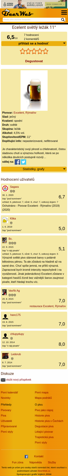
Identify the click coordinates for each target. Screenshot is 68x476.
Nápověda (35, 462)
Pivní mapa (41, 392)
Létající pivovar (44, 431)
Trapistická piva (44, 437)
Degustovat (34, 61)
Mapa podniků (43, 397)
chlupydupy (17, 334)
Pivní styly (7, 431)
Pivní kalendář (9, 392)
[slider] (34, 51)
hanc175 (15, 315)
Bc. (10, 238)
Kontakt (38, 456)
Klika (13, 218)
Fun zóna (17, 462)
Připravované (9, 426)
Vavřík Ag (14, 290)
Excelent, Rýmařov (25, 112)
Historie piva (42, 415)
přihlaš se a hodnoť (42, 43)
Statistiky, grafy (44, 169)
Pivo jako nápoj (44, 410)
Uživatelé (6, 421)
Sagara (14, 186)
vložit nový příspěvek (16, 379)
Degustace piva (44, 426)
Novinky (5, 397)
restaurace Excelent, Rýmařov (48, 306)
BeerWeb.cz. (44, 471)
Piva (3, 415)
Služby (52, 462)
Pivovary (6, 410)
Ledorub (16, 354)
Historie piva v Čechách (49, 421)
